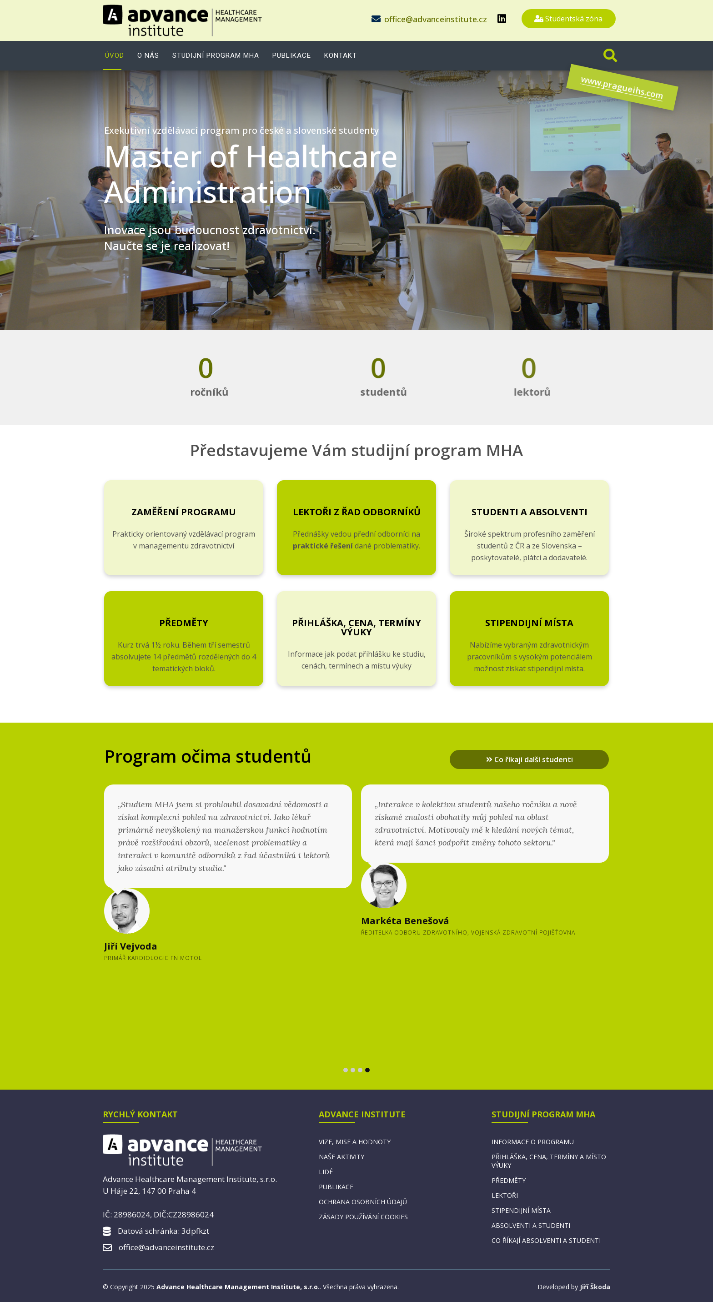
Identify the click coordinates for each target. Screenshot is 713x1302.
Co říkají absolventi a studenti (546, 1240)
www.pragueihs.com (590, 93)
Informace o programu (533, 1141)
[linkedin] (501, 18)
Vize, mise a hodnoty (355, 1141)
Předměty (183, 623)
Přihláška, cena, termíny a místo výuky (549, 1161)
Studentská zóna (568, 19)
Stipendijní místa (529, 623)
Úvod (114, 55)
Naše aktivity (341, 1156)
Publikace (291, 55)
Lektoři (505, 1195)
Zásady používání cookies (363, 1216)
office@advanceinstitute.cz (435, 19)
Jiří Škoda (595, 1286)
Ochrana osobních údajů (363, 1201)
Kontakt (340, 55)
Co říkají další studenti (529, 759)
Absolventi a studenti (531, 1225)
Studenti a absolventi (529, 512)
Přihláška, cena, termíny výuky (356, 627)
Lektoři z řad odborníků (357, 512)
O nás (148, 55)
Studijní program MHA (215, 55)
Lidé (326, 1171)
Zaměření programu (183, 512)
